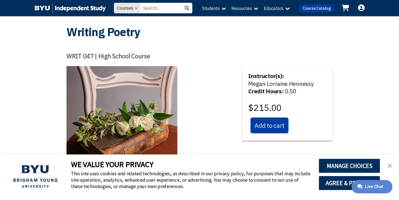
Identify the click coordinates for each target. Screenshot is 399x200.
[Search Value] (161, 8)
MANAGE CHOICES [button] (349, 166)
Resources (241, 8)
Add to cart (269, 125)
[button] (389, 165)
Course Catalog (317, 8)
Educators (273, 8)
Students (211, 8)
